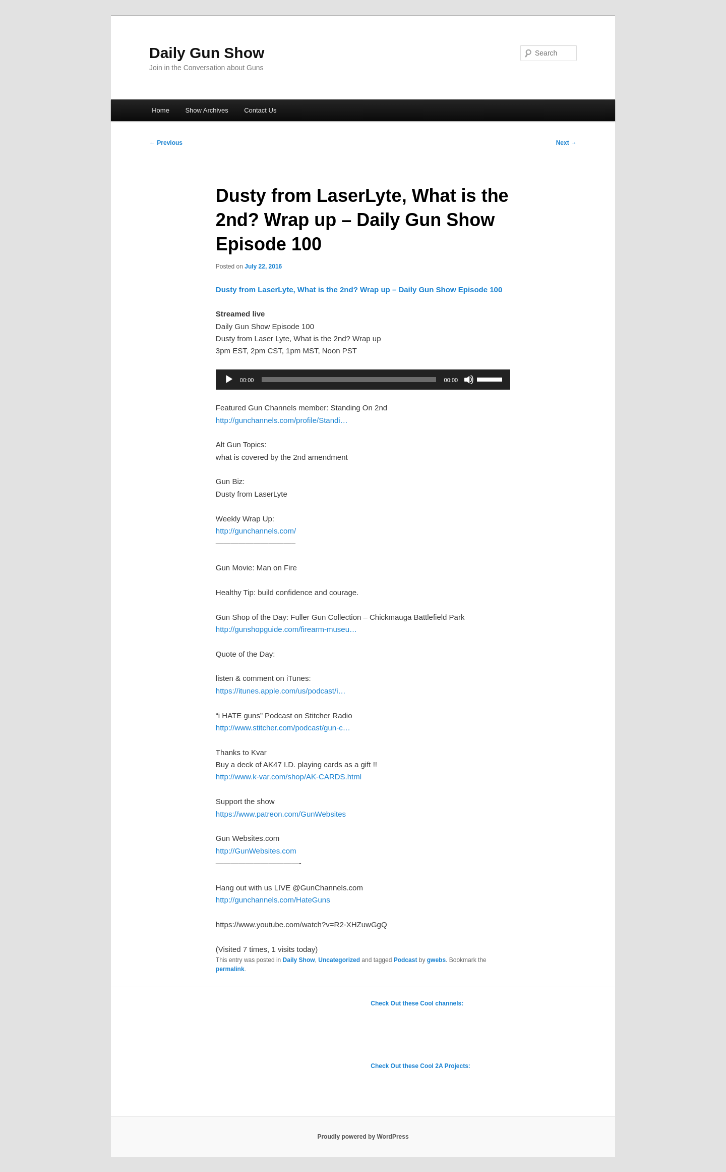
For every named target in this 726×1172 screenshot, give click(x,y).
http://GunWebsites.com (256, 850)
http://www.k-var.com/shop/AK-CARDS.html (288, 776)
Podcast (405, 960)
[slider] (349, 379)
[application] (363, 379)
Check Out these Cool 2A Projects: (420, 1066)
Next (566, 142)
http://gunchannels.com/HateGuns (273, 899)
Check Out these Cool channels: (417, 1003)
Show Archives (206, 110)
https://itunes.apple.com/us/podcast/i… (281, 690)
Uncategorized (339, 960)
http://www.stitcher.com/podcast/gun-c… (283, 727)
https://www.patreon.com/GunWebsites (281, 814)
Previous (166, 142)
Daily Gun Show (206, 52)
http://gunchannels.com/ (256, 530)
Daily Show (299, 960)
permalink (230, 969)
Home (160, 110)
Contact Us (260, 110)
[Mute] (469, 380)
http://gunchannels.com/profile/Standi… (282, 420)
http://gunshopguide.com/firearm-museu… (286, 629)
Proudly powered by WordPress (362, 1136)
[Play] (229, 380)
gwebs (436, 960)
